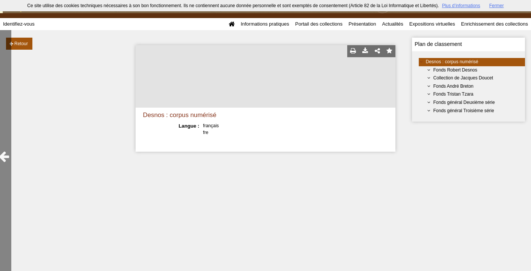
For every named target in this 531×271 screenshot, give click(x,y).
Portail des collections (319, 24)
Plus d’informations (461, 5)
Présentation (362, 24)
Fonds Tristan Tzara (453, 94)
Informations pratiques (265, 24)
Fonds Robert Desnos (455, 70)
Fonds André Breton (453, 86)
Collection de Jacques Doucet (463, 78)
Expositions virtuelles (432, 24)
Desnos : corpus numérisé (452, 61)
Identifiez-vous (19, 24)
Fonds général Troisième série (463, 110)
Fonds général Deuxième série (464, 102)
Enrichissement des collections (494, 24)
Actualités (392, 24)
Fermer (496, 5)
